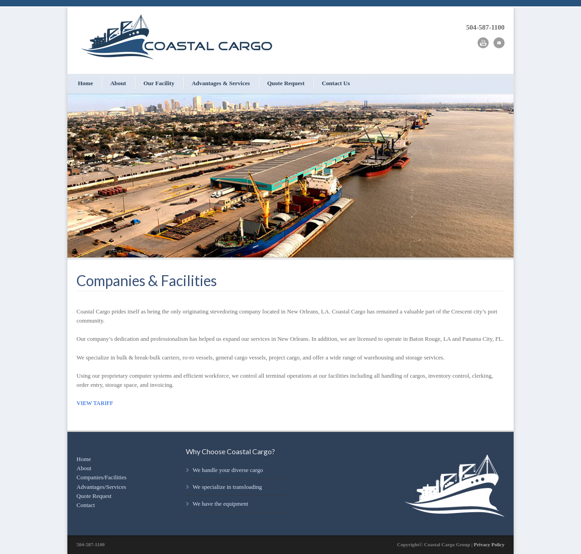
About (118, 83)
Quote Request (286, 83)
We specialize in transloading (227, 486)
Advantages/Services (101, 486)
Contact (85, 505)
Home (85, 83)
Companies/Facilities (101, 477)
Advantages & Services (221, 83)
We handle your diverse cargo (228, 470)
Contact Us (336, 83)
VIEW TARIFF (94, 403)
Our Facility (158, 83)
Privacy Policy (489, 544)
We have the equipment (220, 503)
